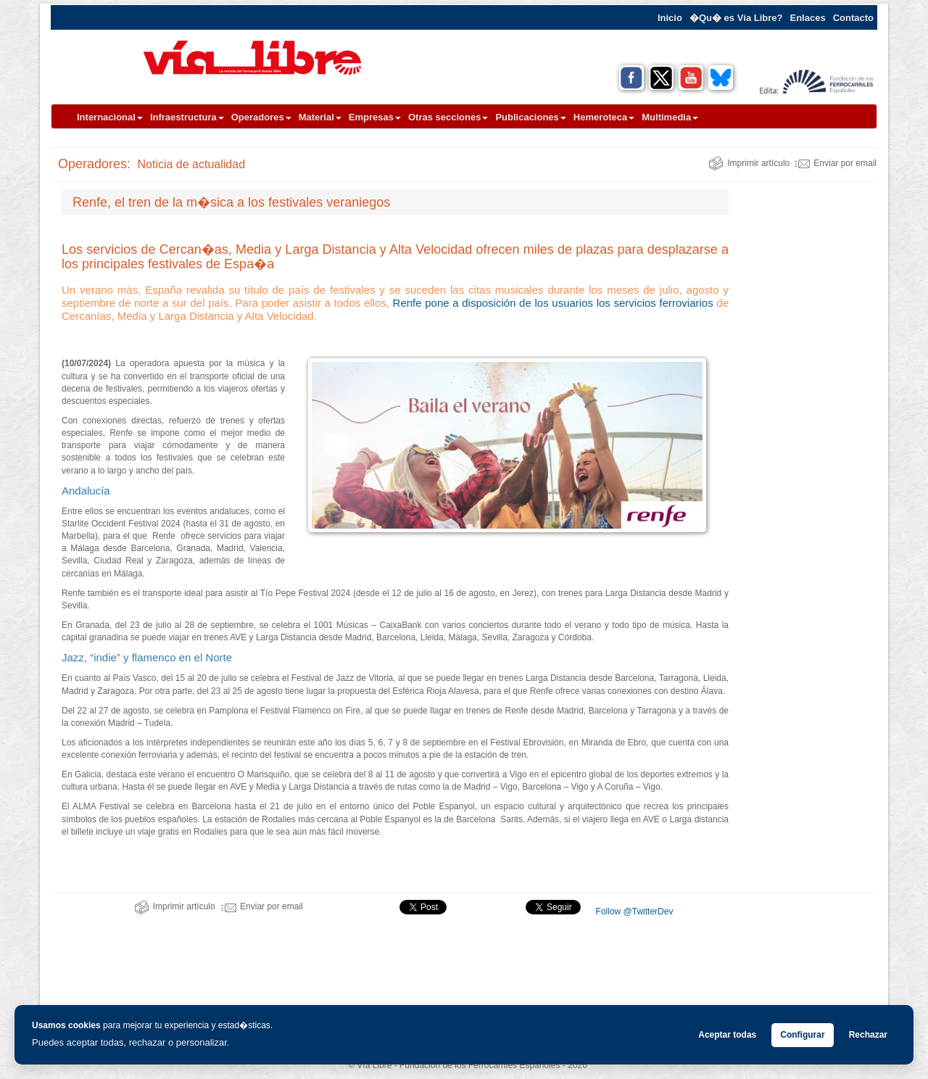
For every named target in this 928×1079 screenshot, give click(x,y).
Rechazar (868, 1035)
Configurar (802, 1035)
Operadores (261, 117)
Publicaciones (530, 117)
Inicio (670, 17)
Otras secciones (448, 117)
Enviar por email (836, 163)
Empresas (375, 117)
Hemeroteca (603, 117)
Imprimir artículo (749, 163)
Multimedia (670, 117)
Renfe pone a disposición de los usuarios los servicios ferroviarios (553, 303)
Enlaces (808, 17)
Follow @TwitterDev (633, 911)
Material (320, 117)
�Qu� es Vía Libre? (736, 17)
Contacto (853, 17)
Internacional (110, 117)
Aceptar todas (727, 1035)
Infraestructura (187, 117)
